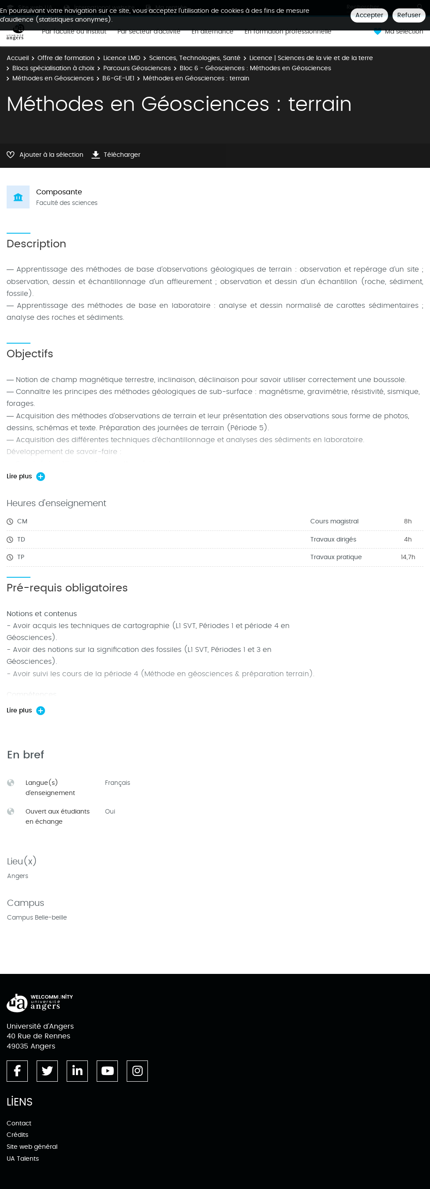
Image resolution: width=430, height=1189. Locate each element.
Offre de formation (66, 58)
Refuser (409, 15)
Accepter (369, 15)
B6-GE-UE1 (118, 78)
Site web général (32, 1146)
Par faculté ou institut (74, 31)
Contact (19, 1123)
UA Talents (23, 1158)
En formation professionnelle (288, 31)
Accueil (18, 58)
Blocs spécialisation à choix (53, 68)
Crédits (17, 1135)
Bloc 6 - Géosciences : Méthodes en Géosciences (255, 68)
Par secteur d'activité (149, 31)
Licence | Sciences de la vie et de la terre (311, 58)
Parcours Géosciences (137, 68)
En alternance (213, 31)
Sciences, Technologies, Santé (195, 58)
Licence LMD (121, 58)
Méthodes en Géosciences (53, 78)
